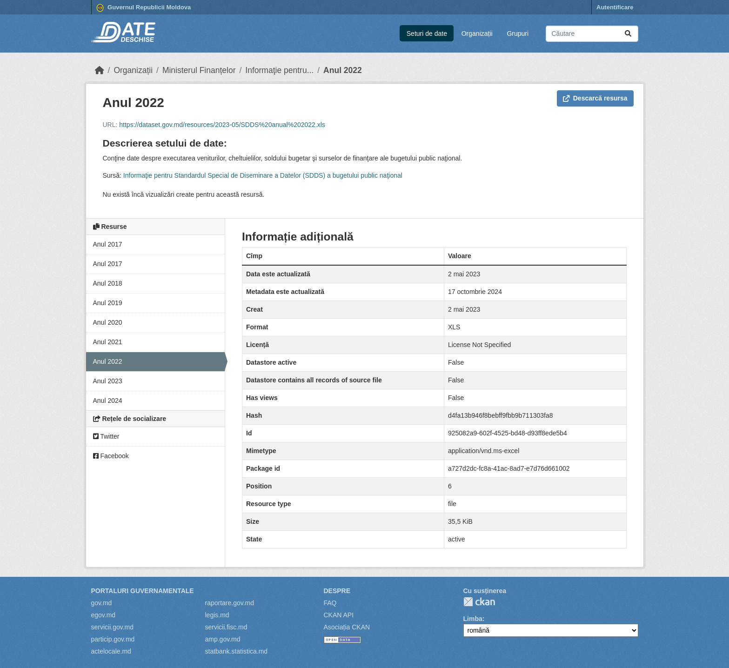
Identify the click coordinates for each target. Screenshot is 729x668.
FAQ (330, 603)
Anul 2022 (342, 70)
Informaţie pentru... (279, 70)
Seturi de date (427, 33)
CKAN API (339, 615)
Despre (337, 591)
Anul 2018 (107, 283)
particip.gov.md (113, 639)
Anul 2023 (107, 381)
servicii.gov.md (112, 627)
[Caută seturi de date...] (592, 34)
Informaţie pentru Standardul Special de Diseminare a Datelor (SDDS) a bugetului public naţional (262, 175)
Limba (472, 618)
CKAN (479, 602)
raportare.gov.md (229, 603)
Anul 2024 (107, 400)
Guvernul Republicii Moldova (143, 8)
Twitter (106, 436)
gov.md (101, 603)
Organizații (477, 33)
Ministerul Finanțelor (199, 70)
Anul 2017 (107, 244)
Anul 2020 (107, 322)
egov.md (103, 615)
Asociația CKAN (347, 627)
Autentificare (614, 7)
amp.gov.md (223, 639)
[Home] (99, 70)
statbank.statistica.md (236, 651)
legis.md (217, 615)
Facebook (111, 456)
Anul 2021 (107, 342)
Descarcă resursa (595, 98)
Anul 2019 (107, 303)
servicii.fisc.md (226, 627)
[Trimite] (628, 34)
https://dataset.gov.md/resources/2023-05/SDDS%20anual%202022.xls (222, 124)
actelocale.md (111, 651)
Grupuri (517, 33)
